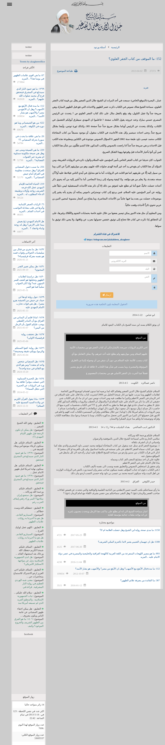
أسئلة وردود (95, 47)
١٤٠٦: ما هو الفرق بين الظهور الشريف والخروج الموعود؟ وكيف (24, 622)
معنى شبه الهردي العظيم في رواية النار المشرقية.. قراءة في (24, 583)
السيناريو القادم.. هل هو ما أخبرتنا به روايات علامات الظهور (25, 518)
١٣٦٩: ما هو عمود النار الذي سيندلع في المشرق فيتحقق (24, 456)
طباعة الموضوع (60, 71)
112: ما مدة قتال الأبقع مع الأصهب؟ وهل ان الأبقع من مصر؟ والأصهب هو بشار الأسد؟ (113, 568)
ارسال (102, 295)
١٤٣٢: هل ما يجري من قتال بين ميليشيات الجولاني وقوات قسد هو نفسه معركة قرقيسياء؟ (23, 253)
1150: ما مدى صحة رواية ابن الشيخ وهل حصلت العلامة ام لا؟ (125, 530)
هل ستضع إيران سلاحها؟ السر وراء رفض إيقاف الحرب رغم (23, 498)
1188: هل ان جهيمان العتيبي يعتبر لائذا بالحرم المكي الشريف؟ (124, 542)
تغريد (141, 87)
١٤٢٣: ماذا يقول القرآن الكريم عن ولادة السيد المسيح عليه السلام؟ (24, 402)
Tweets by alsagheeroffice (27, 61)
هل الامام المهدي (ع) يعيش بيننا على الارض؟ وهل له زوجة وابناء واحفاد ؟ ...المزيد (24, 225)
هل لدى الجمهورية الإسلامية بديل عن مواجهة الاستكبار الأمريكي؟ (24, 560)
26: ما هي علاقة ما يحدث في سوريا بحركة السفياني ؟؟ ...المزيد (25, 139)
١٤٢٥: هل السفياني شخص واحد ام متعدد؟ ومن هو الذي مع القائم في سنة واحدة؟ (25, 365)
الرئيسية (111, 47)
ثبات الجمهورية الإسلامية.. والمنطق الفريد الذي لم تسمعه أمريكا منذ (26, 599)
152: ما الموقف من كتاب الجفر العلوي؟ (130, 58)
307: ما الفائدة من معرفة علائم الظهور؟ (135, 580)
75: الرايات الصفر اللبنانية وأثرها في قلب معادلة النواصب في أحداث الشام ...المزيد (24, 208)
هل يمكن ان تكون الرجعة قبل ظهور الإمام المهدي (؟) (24, 433)
